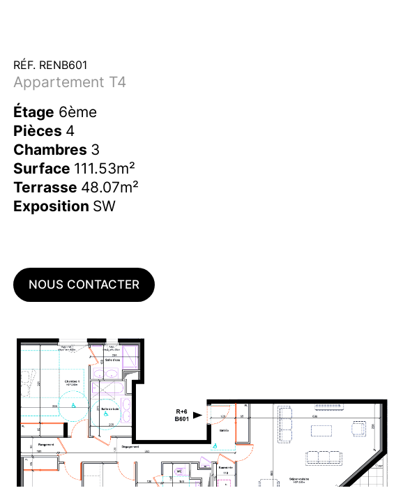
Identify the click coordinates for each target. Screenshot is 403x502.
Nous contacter (84, 284)
